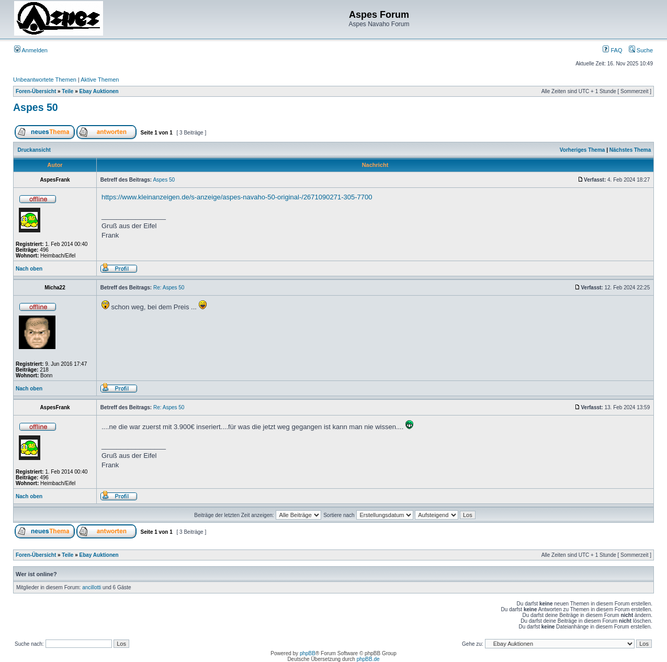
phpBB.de (368, 659)
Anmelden (31, 50)
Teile (67, 91)
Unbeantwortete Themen (44, 79)
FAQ (612, 50)
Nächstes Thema (630, 150)
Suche (641, 50)
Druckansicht (34, 150)
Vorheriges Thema (582, 150)
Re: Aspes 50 (168, 287)
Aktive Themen (100, 79)
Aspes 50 (35, 107)
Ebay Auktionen (99, 91)
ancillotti (91, 587)
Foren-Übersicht (36, 91)
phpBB (307, 653)
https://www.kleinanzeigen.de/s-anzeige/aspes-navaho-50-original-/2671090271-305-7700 (236, 197)
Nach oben (29, 269)
